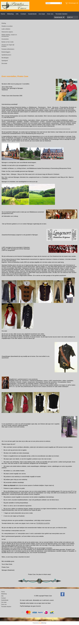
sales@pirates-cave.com (24, 546)
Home (3, 14)
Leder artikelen (6, 29)
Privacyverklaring (73, 620)
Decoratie (4, 63)
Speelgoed (5, 60)
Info (17, 14)
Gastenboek (32, 14)
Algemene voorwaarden (60, 620)
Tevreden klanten (61, 14)
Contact (23, 14)
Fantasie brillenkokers (8, 49)
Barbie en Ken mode (7, 42)
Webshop (10, 14)
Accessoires (5, 39)
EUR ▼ (70, 17)
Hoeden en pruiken (7, 26)
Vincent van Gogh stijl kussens (8, 45)
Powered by (39, 623)
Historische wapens (7, 32)
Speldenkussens (6, 55)
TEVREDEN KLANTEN (43, 523)
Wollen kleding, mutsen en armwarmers (9, 35)
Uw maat (42, 14)
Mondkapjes (5, 57)
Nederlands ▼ (59, 17)
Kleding (4, 23)
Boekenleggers (6, 52)
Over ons (50, 14)
